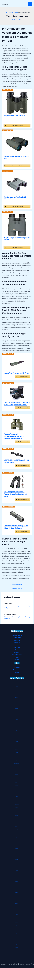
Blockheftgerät (17, 752)
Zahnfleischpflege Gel (16, 936)
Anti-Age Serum (17, 914)
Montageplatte (17, 796)
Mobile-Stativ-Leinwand (16, 760)
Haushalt (17, 652)
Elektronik (17, 647)
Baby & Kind (17, 637)
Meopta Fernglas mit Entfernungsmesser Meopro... (17, 238)
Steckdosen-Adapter (16, 829)
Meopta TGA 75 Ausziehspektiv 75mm (16, 373)
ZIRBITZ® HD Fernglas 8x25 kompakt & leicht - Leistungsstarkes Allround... (17, 404)
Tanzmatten (16, 730)
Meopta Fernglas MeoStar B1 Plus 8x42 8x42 (16, 157)
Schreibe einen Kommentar (11, 606)
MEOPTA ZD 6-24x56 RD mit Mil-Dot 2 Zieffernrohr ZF (16, 461)
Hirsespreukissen (17, 807)
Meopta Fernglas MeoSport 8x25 (14, 115)
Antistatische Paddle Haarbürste (17, 711)
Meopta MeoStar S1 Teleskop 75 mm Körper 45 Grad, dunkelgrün (16, 527)
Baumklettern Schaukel (16, 848)
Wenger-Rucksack (10, 614)
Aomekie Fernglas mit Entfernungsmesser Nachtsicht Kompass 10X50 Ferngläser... (14, 436)
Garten (17, 650)
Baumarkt (17, 640)
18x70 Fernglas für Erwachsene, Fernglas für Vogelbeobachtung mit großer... (15, 494)
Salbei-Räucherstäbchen (16, 774)
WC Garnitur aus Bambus (16, 741)
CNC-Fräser (16, 837)
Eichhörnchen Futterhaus (16, 785)
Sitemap (17, 672)
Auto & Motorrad (17, 635)
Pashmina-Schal (16, 686)
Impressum (17, 667)
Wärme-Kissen (16, 818)
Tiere (17, 657)
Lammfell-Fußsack (16, 859)
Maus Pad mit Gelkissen (16, 881)
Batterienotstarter (17, 815)
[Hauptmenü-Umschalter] (30, 4)
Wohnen (17, 659)
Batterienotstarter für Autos (16, 892)
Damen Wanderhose (16, 903)
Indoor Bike (8, 603)
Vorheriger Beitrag (17, 584)
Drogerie (17, 645)
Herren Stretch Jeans (16, 826)
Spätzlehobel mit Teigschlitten (17, 804)
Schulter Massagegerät (16, 708)
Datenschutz (17, 670)
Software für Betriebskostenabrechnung (16, 763)
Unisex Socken (17, 870)
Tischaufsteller (16, 793)
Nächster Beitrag (17, 588)
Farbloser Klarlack (17, 947)
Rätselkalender (17, 719)
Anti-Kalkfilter (16, 933)
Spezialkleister (16, 944)
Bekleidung (17, 642)
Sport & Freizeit (23, 606)
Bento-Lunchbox (16, 697)
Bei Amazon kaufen (18, 125)
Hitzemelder (16, 925)
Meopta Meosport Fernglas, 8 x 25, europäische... (15, 198)
